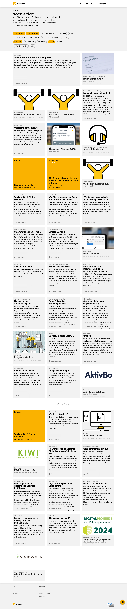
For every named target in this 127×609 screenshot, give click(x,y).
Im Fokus (15, 590)
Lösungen (15, 593)
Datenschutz (42, 590)
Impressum (42, 586)
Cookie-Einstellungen (45, 593)
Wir (14, 586)
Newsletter (42, 596)
